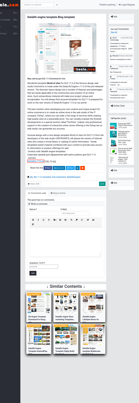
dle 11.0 (48, 186)
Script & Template (16, 19)
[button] (127, 4)
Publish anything (107, 4)
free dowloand (70, 186)
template (57, 186)
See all (116, 32)
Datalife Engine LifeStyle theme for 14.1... (96, 329)
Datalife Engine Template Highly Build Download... (71, 361)
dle (42, 186)
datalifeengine (84, 186)
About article (68, 203)
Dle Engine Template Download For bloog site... (48, 329)
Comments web (48, 203)
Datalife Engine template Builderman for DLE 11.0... (97, 361)
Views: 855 (44, 193)
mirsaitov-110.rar (46, 171)
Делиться (69, 178)
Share (58, 178)
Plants (16, 26)
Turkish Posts (16, 33)
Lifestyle (16, 13)
